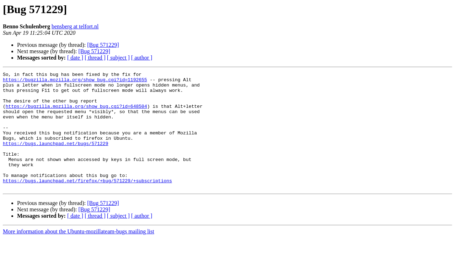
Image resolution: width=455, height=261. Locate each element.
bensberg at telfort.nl (75, 26)
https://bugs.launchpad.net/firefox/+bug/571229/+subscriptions (87, 203)
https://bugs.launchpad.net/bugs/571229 (55, 158)
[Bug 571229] (103, 45)
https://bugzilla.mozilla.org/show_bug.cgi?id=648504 (76, 113)
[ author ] (141, 58)
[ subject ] (118, 58)
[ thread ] (95, 58)
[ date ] (75, 58)
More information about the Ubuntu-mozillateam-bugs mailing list (78, 255)
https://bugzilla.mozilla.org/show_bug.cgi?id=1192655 (75, 81)
